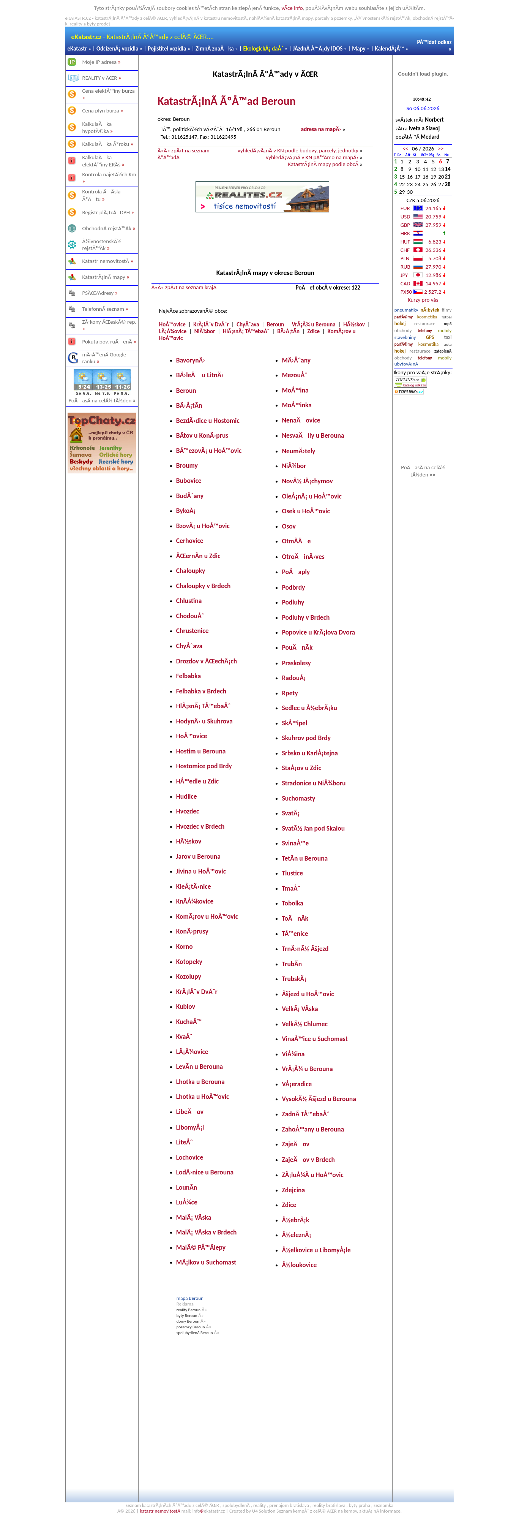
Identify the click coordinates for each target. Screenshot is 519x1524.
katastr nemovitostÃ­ (160, 1511)
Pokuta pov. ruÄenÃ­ (107, 341)
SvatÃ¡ (291, 813)
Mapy (359, 48)
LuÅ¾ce (186, 1202)
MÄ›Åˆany (296, 360)
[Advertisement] (102, 594)
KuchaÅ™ (189, 1022)
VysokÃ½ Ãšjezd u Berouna (319, 1099)
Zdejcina (293, 1190)
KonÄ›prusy (192, 931)
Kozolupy (188, 976)
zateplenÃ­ (443, 351)
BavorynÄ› (190, 360)
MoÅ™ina (295, 390)
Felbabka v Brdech (201, 691)
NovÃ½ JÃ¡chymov (307, 481)
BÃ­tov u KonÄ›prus (202, 435)
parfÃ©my (403, 317)
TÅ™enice (295, 933)
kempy (350, 1511)
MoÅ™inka (297, 405)
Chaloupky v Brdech (203, 586)
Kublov (185, 1006)
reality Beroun (188, 1309)
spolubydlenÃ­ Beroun (195, 1332)
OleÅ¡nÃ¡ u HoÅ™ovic (311, 496)
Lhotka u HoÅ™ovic (202, 1096)
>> (440, 148)
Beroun (275, 324)
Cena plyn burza (100, 110)
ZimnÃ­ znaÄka (215, 48)
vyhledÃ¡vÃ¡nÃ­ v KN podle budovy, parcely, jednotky (298, 150)
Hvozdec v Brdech (200, 826)
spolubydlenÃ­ (236, 1505)
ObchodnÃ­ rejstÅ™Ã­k (106, 228)
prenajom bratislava (289, 1505)
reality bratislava (328, 1505)
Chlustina (189, 601)
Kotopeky (189, 961)
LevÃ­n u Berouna (199, 1066)
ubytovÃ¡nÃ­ (406, 364)
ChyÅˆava (248, 324)
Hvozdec (187, 811)
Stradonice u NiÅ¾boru (313, 783)
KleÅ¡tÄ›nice (193, 886)
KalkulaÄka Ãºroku (105, 144)
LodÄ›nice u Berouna (204, 1172)
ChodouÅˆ (190, 616)
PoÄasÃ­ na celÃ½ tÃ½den (102, 400)
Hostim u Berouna (201, 751)
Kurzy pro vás (423, 299)
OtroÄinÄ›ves (303, 556)
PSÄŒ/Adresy (98, 293)
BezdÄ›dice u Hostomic (208, 420)
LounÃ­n (186, 1187)
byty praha (359, 1505)
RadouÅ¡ (294, 678)
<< (405, 148)
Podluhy (293, 602)
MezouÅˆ (294, 375)
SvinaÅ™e (295, 843)
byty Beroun (187, 1315)
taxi (448, 337)
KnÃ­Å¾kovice (194, 901)
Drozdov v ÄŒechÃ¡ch (206, 661)
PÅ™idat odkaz (434, 42)
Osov (289, 526)
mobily (445, 330)
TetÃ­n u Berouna (305, 858)
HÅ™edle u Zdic (197, 781)
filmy (447, 310)
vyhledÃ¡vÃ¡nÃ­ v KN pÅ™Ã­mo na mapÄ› (312, 157)
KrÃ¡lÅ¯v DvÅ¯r (211, 324)
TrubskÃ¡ (294, 979)
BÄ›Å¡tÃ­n (288, 331)
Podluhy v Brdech (306, 617)
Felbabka (188, 676)
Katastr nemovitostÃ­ (105, 261)
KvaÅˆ (184, 1036)
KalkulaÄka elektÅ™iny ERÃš (101, 161)
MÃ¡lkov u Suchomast (206, 1262)
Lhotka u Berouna (200, 1082)
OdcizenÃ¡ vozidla (117, 48)
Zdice (314, 331)
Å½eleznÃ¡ (296, 1235)
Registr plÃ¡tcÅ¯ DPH (106, 212)
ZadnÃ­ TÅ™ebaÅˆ (305, 1114)
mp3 (447, 323)
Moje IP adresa (99, 62)
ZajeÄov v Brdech (308, 1159)
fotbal (446, 317)
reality (259, 1505)
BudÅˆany (189, 496)
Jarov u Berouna (198, 856)
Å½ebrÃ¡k (295, 1220)
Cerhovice (189, 540)
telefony (425, 330)
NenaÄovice (301, 420)
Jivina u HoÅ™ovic (201, 871)
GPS (430, 337)
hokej (400, 323)
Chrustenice (192, 631)
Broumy (187, 465)
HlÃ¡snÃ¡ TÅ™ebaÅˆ (246, 331)
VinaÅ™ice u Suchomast (314, 1039)
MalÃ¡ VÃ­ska (193, 1217)
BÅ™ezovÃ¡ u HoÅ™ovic (209, 450)
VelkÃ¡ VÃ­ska (300, 1009)
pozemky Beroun (191, 1327)
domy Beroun (188, 1321)
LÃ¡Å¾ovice (173, 331)
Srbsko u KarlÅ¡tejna (310, 753)
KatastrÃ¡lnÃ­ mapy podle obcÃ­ (323, 164)
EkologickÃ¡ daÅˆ (263, 48)
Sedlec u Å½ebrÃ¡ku (309, 708)
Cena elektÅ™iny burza (108, 90)
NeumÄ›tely (298, 451)
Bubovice (189, 480)
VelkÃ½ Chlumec (305, 1024)
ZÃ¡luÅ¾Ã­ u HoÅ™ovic (312, 1175)
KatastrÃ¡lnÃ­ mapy (103, 277)
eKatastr (77, 48)
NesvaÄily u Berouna (313, 435)
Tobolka (292, 903)
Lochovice (189, 1157)
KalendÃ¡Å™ (389, 48)
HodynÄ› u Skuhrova (204, 721)
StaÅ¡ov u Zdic (301, 768)
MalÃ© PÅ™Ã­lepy (201, 1247)
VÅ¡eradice (297, 1084)
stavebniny (405, 337)
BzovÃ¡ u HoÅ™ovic (203, 526)
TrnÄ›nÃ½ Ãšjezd (305, 949)
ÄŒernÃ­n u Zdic (198, 556)
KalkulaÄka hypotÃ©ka (97, 127)
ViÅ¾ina (293, 1054)
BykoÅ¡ (186, 510)
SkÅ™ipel (294, 723)
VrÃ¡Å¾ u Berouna (314, 324)
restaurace (424, 323)
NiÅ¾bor (204, 331)
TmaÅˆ (291, 888)
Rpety (290, 693)
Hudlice (186, 796)
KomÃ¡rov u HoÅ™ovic (207, 916)
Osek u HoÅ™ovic (306, 511)
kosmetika (427, 317)
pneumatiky (406, 310)
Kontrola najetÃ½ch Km (109, 174)
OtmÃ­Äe (296, 541)
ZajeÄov (295, 1144)
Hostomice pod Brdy (204, 766)
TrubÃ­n (292, 964)
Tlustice (292, 873)
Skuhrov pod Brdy (306, 738)
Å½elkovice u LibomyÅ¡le (316, 1250)
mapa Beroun (190, 1298)
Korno (184, 946)
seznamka (383, 1505)
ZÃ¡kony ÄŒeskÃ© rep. (109, 321)
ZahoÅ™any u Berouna (313, 1129)
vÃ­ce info (292, 8)
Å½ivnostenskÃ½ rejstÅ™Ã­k (101, 245)
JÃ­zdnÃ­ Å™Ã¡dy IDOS (317, 48)
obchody (403, 330)
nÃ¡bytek (430, 310)
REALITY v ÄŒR (99, 77)
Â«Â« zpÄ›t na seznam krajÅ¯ (185, 287)
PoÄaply (296, 572)
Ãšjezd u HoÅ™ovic (308, 994)
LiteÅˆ (184, 1142)
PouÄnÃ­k (297, 647)
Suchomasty (298, 798)
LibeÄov (189, 1112)
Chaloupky (190, 571)
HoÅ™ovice (172, 324)
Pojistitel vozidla (167, 48)
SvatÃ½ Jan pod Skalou (313, 828)
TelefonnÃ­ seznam (103, 308)
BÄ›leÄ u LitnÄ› (200, 375)
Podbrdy (293, 587)
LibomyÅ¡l (190, 1127)
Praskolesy (296, 663)
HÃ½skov (354, 324)
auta (448, 344)
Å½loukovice (299, 1265)
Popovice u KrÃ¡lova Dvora (318, 632)
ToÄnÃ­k (295, 918)
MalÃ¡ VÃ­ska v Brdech (206, 1232)
